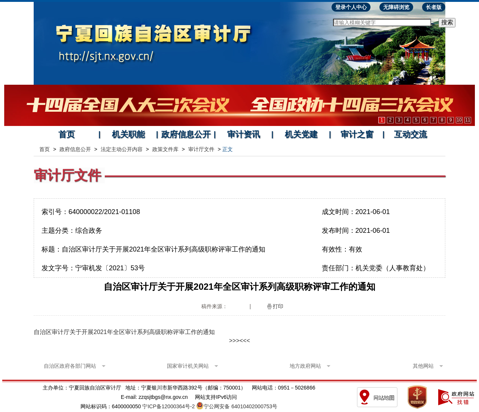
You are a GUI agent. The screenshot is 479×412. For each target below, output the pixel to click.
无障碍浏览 (396, 7)
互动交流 (410, 134)
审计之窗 (357, 134)
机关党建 (301, 134)
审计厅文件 (201, 149)
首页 (66, 134)
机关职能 (128, 134)
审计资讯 (243, 134)
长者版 (434, 7)
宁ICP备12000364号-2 (168, 406)
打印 (278, 306)
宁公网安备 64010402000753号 (240, 406)
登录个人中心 (351, 7)
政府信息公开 (186, 134)
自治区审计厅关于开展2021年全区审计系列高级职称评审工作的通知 (124, 332)
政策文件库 (165, 149)
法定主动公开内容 (122, 149)
